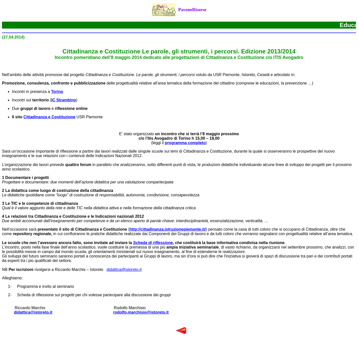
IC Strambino (63, 100)
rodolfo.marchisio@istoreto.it (141, 312)
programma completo (185, 143)
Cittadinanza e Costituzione (49, 117)
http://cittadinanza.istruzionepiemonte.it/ (168, 229)
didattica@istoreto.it (124, 269)
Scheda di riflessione (153, 243)
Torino (57, 91)
